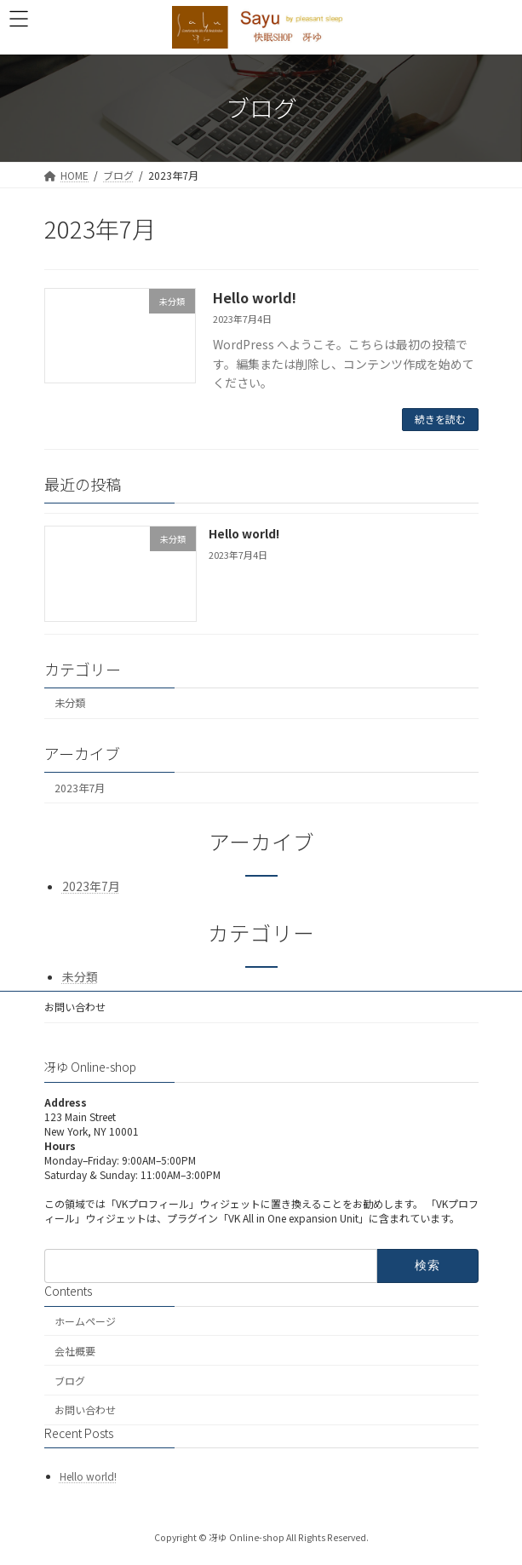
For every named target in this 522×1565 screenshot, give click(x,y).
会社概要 (74, 1350)
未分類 (69, 703)
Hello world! (254, 297)
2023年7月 (79, 787)
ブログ (69, 1380)
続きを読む (440, 418)
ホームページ (85, 1321)
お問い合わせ (75, 1006)
